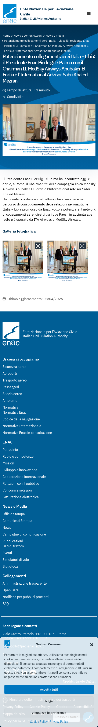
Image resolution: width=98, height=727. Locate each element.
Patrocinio (10, 449)
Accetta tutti (49, 689)
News (7, 527)
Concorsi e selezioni (18, 490)
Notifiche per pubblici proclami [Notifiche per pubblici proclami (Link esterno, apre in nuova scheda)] (26, 597)
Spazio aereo (12, 394)
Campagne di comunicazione (24, 534)
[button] (92, 644)
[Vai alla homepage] (42, 13)
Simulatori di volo (16, 560)
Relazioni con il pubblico (21, 483)
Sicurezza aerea (14, 367)
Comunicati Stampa (17, 521)
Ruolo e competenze (18, 456)
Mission (8, 463)
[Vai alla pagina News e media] (55, 35)
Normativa (10, 407)
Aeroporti (10, 373)
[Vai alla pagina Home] (6, 35)
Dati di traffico (13, 546)
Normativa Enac (14, 412)
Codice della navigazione (21, 419)
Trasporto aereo (15, 380)
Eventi (7, 553)
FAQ (6, 604)
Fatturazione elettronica (21, 497)
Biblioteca (10, 566)
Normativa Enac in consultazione (27, 433)
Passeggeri (11, 387)
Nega (49, 701)
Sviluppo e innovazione (20, 470)
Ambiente (10, 400)
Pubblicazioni (13, 541)
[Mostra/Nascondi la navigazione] (88, 13)
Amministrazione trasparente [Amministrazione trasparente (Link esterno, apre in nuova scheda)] (25, 583)
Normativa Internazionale (22, 426)
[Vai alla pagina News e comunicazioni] (28, 35)
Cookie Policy (39, 722)
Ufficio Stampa (14, 514)
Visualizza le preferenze (49, 713)
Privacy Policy (59, 722)
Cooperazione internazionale (24, 477)
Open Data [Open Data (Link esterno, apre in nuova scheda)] (11, 590)
